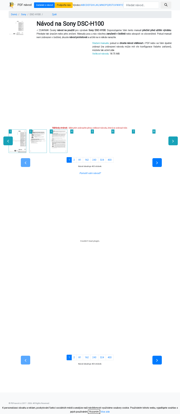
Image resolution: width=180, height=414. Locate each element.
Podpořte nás (64, 5)
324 (102, 159)
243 (94, 159)
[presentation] (7, 141)
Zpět (54, 14)
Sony (23, 14)
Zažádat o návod (44, 5)
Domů (14, 14)
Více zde (105, 411)
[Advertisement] (48, 61)
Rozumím (94, 411)
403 (110, 159)
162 (87, 159)
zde (112, 50)
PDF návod (20, 5)
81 (79, 159)
